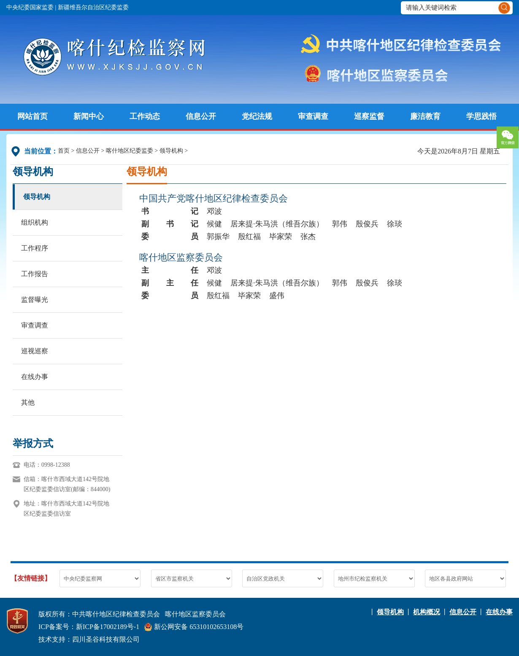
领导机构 (171, 151)
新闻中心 (88, 116)
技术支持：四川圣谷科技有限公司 (89, 639)
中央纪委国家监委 (30, 7)
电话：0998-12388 (47, 465)
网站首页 (32, 116)
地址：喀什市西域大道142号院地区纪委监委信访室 (66, 508)
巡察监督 (369, 116)
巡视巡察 (34, 351)
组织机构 (34, 222)
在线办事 (34, 376)
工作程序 (34, 248)
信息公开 (201, 116)
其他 (28, 402)
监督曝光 (34, 299)
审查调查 (313, 116)
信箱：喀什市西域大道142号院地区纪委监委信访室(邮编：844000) (67, 484)
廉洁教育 (425, 116)
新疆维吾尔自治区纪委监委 (93, 7)
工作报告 (34, 273)
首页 (64, 151)
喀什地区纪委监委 (129, 151)
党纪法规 (257, 116)
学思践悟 (481, 116)
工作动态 (145, 116)
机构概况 (426, 612)
